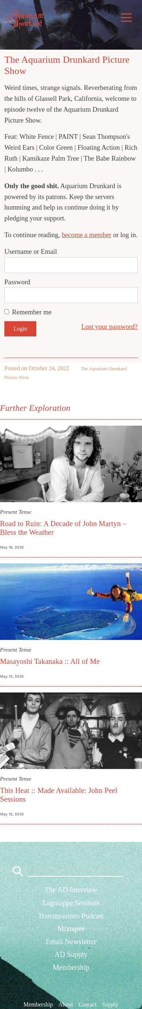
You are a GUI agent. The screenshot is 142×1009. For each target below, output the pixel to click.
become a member (86, 235)
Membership (71, 967)
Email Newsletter (71, 942)
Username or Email (30, 251)
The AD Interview (71, 890)
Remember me (32, 312)
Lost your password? (109, 326)
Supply (110, 1004)
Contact (87, 1004)
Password (17, 282)
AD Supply (71, 954)
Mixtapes (70, 929)
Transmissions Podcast (71, 916)
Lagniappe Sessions (71, 903)
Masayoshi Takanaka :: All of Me (50, 661)
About (65, 1004)
